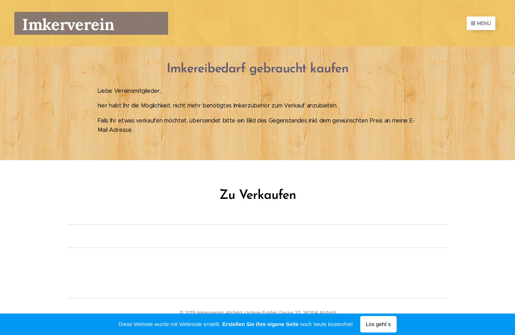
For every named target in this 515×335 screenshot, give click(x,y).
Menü (481, 23)
